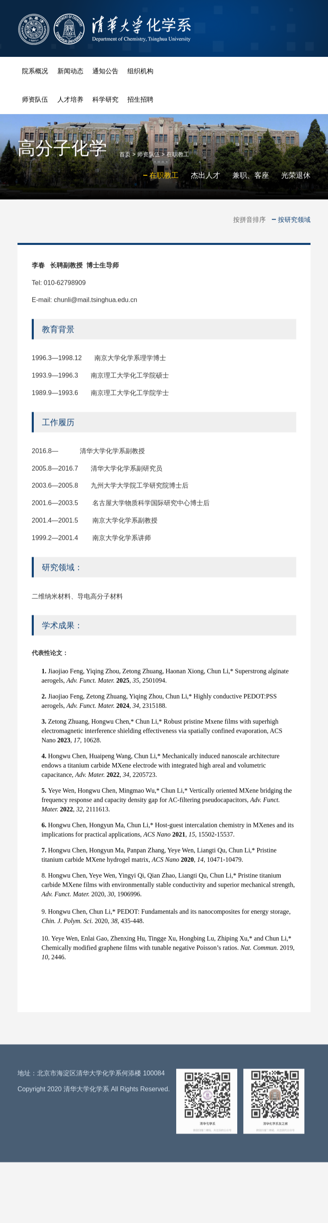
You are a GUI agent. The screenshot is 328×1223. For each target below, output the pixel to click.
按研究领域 (294, 219)
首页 (125, 158)
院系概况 (35, 73)
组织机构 (140, 73)
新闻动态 (70, 73)
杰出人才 (205, 179)
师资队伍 (35, 101)
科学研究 (105, 101)
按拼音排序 (249, 219)
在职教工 (177, 158)
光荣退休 (296, 179)
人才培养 (70, 101)
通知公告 (105, 73)
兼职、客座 (250, 179)
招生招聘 (140, 101)
